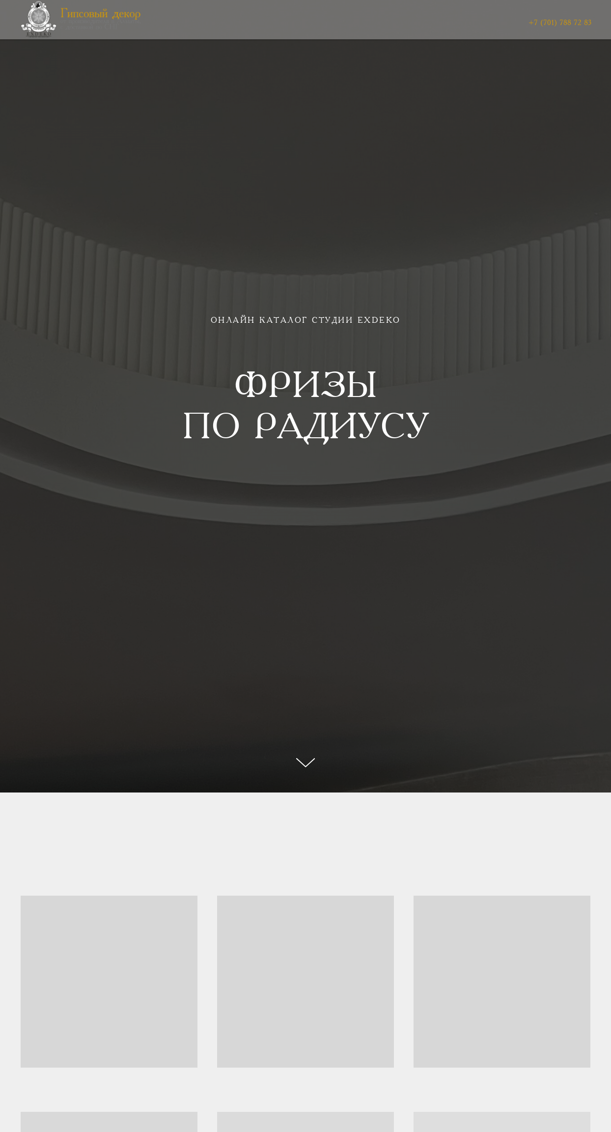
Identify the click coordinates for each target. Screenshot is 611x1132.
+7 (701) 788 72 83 (559, 23)
